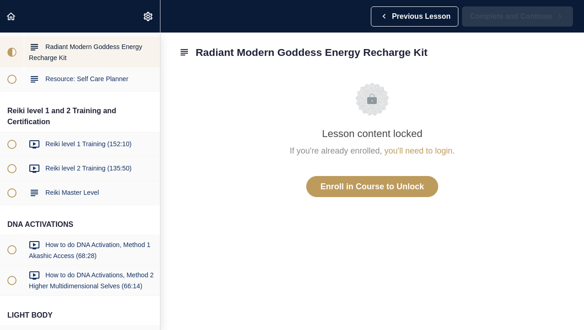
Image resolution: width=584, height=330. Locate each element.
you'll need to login (419, 150)
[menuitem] (148, 16)
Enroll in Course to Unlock (372, 186)
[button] (11, 16)
